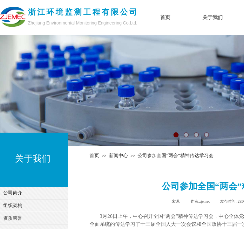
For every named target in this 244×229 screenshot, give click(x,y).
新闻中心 (118, 155)
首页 (94, 155)
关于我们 (212, 17)
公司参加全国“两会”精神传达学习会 (175, 155)
